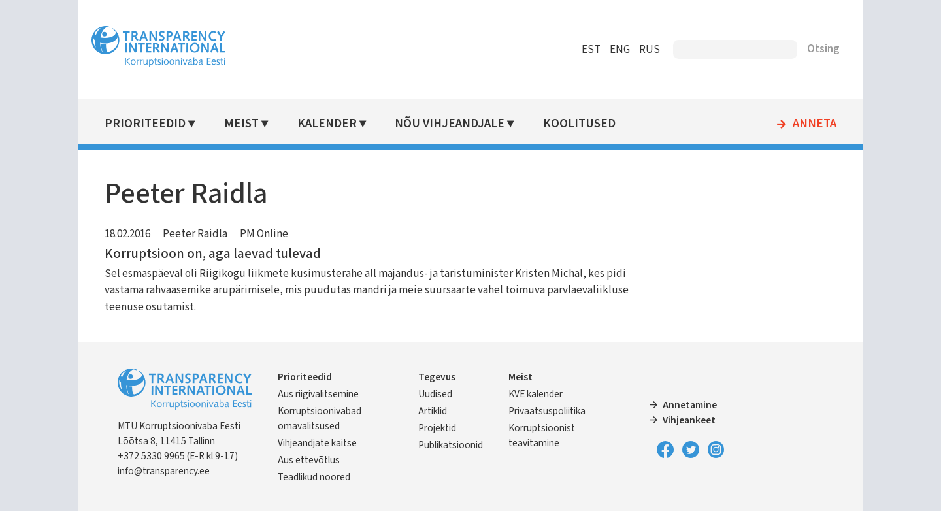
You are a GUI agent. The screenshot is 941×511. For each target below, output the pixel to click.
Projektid (437, 428)
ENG (620, 49)
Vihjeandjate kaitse (317, 443)
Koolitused (579, 124)
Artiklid (432, 411)
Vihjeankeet (689, 420)
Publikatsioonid (450, 445)
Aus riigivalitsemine (318, 394)
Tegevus (436, 377)
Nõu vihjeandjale (449, 124)
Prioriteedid (145, 124)
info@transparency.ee (164, 471)
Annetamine (690, 405)
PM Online (264, 234)
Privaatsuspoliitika (547, 411)
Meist (241, 124)
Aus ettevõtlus (309, 460)
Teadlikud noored (314, 477)
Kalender (327, 124)
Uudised (435, 394)
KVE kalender (535, 394)
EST (591, 49)
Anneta (814, 124)
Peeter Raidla (195, 234)
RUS (649, 49)
